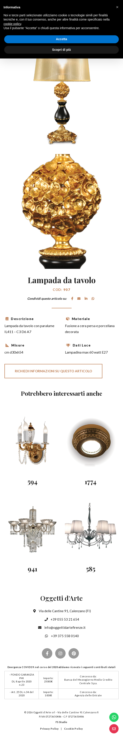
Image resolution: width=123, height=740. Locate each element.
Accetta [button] (61, 39)
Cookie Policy (73, 728)
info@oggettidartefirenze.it (62, 627)
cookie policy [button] (12, 24)
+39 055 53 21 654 (61, 619)
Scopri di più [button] (61, 49)
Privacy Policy (49, 728)
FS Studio (61, 722)
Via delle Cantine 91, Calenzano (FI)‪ (61, 611)
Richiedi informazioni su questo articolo (53, 371)
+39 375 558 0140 (61, 636)
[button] (117, 7)
